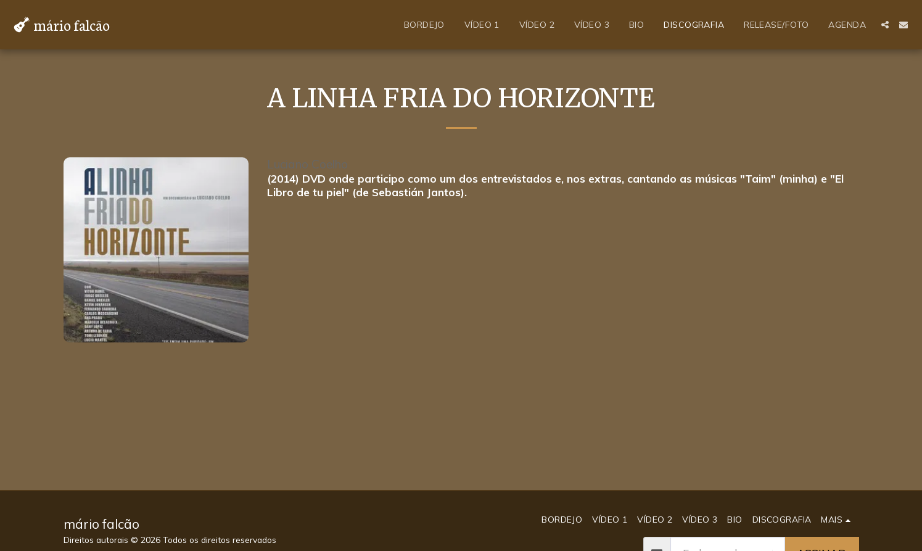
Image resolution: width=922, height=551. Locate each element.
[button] (885, 24)
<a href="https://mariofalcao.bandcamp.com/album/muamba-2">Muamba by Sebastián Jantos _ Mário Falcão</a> (563, 248)
